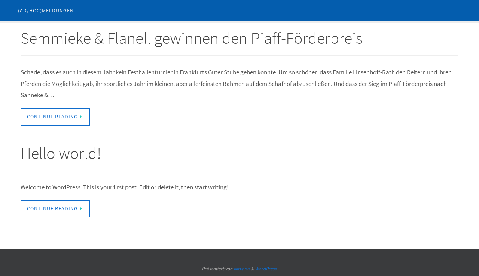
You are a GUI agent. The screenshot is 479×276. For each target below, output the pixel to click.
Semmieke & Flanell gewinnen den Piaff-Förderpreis (192, 38)
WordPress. (266, 269)
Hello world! (61, 153)
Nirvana (242, 269)
